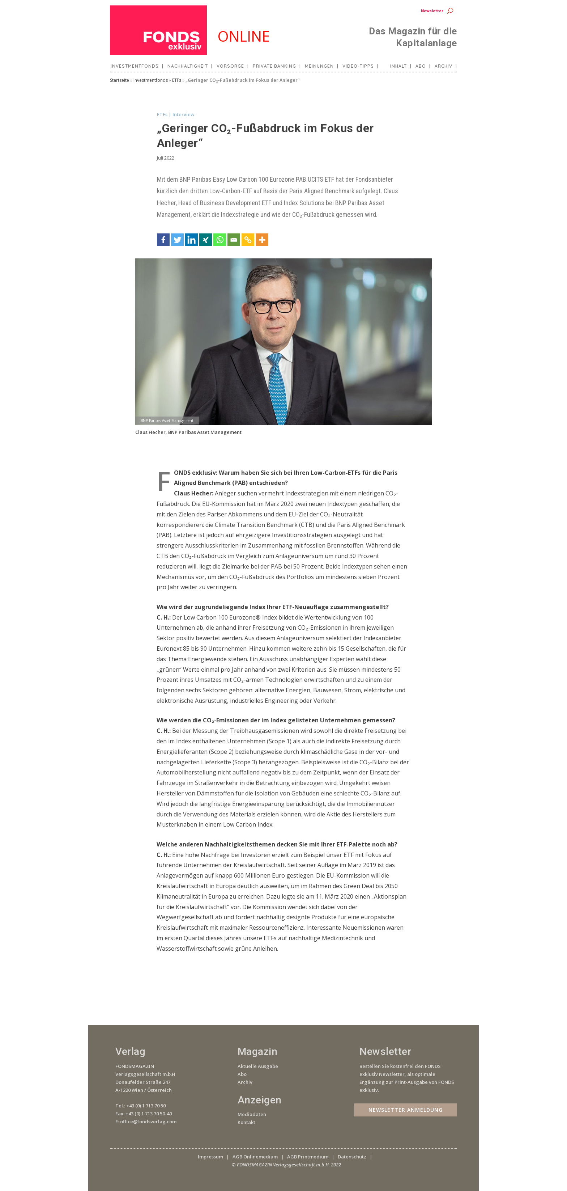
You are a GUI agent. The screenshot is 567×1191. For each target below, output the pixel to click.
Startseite (119, 80)
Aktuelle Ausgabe (258, 1066)
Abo (420, 66)
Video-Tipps (358, 66)
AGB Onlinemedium (255, 1156)
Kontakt (246, 1122)
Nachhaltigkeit (187, 66)
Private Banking (274, 66)
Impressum (210, 1156)
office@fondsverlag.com (148, 1121)
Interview (183, 114)
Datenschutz (352, 1156)
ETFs (176, 80)
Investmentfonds (135, 66)
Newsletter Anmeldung (405, 1109)
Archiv (443, 66)
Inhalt (398, 66)
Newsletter (432, 10)
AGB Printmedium (307, 1156)
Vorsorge (230, 66)
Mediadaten (252, 1114)
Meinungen (319, 66)
